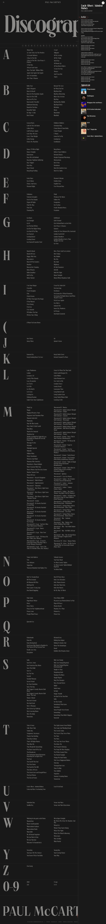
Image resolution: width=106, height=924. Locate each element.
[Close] (103, 2)
